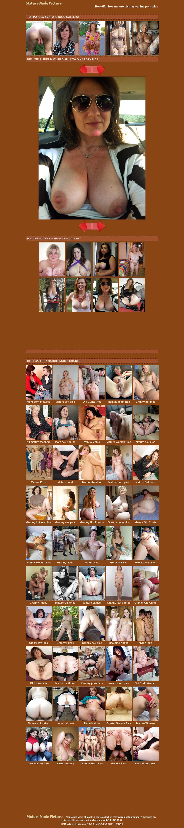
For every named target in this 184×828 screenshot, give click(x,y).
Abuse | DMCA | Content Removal (105, 824)
